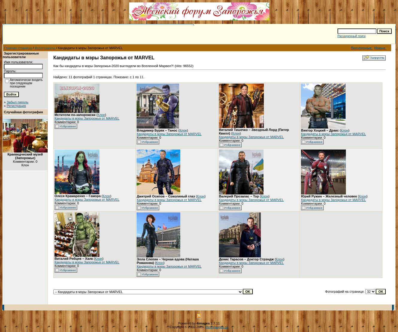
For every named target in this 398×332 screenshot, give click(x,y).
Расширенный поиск (352, 36)
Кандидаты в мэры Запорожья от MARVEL (87, 118)
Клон (101, 115)
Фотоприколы (45, 48)
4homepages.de (216, 327)
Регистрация (16, 106)
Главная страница (18, 48)
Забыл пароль (17, 102)
